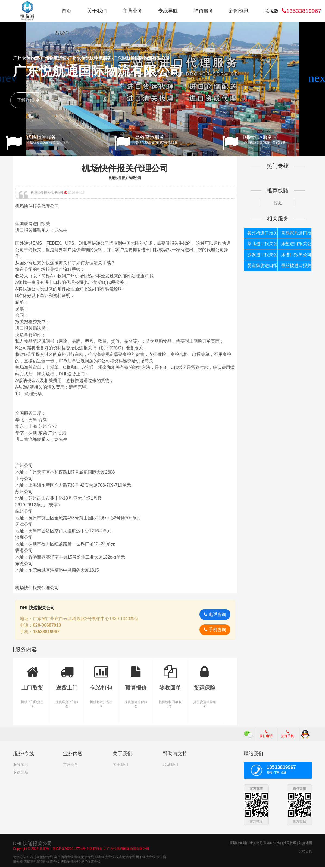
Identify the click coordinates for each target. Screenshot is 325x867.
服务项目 (20, 764)
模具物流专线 (125, 856)
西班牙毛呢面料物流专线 (42, 861)
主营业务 (132, 11)
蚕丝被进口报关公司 (296, 265)
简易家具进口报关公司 (296, 233)
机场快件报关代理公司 (125, 168)
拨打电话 (266, 734)
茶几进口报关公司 (262, 243)
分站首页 (305, 851)
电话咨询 (215, 614)
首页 (66, 11)
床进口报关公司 (296, 254)
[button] (318, 78)
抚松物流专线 (70, 861)
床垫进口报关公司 (296, 243)
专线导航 (168, 11)
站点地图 (305, 842)
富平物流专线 (64, 856)
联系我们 (170, 764)
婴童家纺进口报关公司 (262, 265)
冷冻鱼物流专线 (41, 856)
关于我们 (97, 11)
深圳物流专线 (104, 856)
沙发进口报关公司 (262, 254)
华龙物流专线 (84, 856)
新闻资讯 (239, 11)
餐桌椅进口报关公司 (262, 233)
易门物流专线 (91, 861)
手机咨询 (215, 629)
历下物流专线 (145, 856)
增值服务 (203, 11)
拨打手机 (287, 734)
